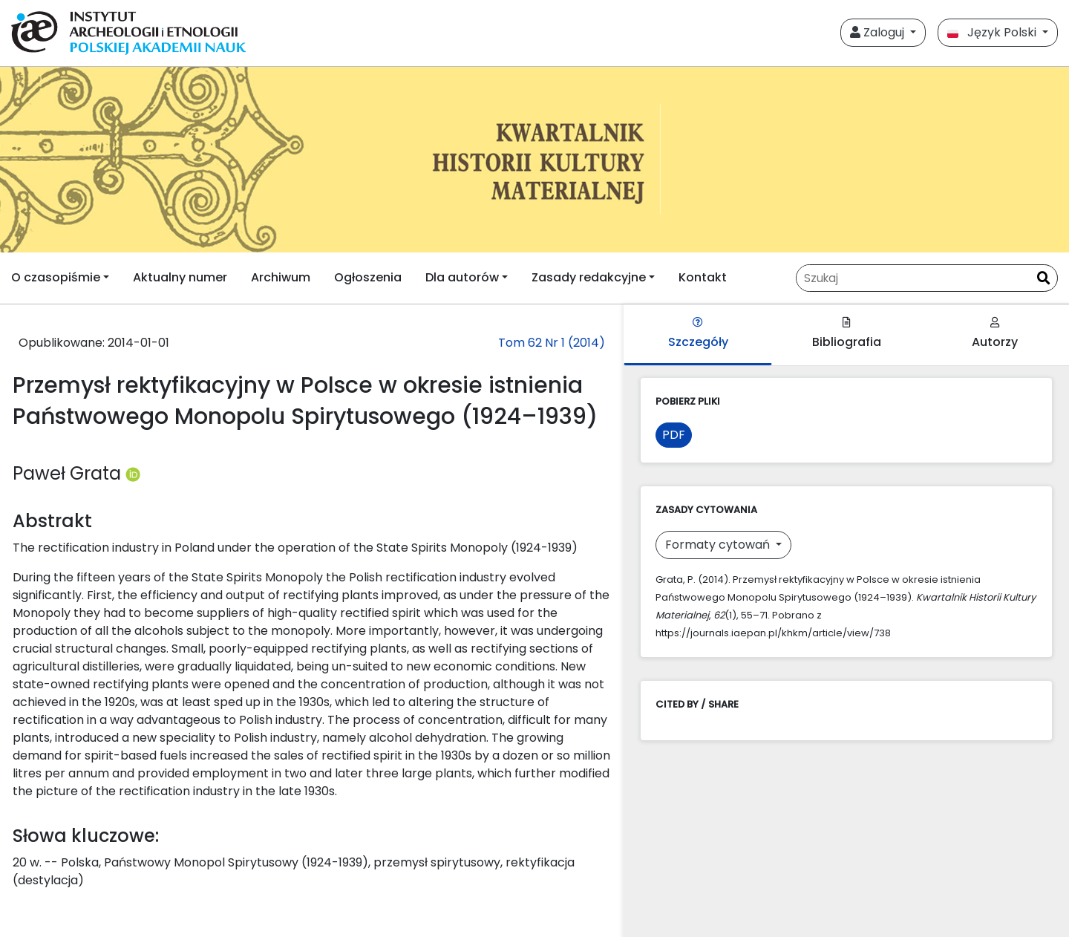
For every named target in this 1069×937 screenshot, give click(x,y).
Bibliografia (846, 333)
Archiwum (280, 277)
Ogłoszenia (368, 277)
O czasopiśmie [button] (55, 277)
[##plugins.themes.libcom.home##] (534, 159)
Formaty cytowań (719, 544)
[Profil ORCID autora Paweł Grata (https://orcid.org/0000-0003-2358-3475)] (132, 473)
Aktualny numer (180, 277)
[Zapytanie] (913, 278)
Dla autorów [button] (462, 277)
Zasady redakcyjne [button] (589, 277)
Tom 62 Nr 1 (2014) (551, 342)
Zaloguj (878, 32)
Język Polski (993, 32)
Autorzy (995, 333)
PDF (673, 434)
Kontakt (703, 277)
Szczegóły (698, 333)
